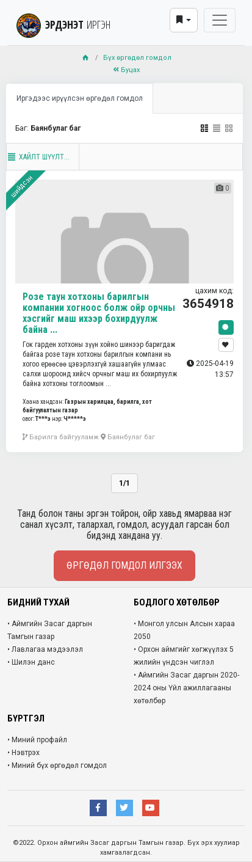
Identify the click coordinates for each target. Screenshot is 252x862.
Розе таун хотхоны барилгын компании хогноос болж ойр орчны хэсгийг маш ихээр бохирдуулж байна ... (99, 313)
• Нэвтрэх (23, 752)
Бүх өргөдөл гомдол (137, 58)
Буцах (126, 70)
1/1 (124, 483)
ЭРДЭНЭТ (63, 24)
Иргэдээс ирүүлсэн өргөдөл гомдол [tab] (79, 98)
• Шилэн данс (31, 662)
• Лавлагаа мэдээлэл (45, 649)
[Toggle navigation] (220, 20)
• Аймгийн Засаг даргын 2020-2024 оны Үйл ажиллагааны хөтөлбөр (186, 688)
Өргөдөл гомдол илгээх (124, 565)
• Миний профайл (37, 740)
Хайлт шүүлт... (38, 157)
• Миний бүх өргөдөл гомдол (57, 765)
